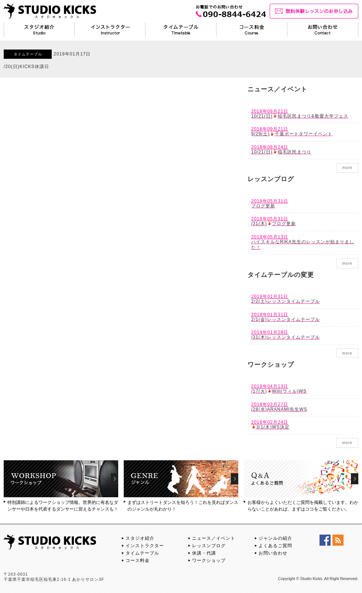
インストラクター (145, 545)
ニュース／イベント (213, 538)
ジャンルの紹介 (275, 538)
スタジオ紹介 (140, 538)
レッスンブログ (209, 545)
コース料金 (138, 560)
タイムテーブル (142, 553)
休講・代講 (204, 553)
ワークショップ (209, 560)
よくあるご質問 (275, 545)
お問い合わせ (273, 553)
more (347, 168)
